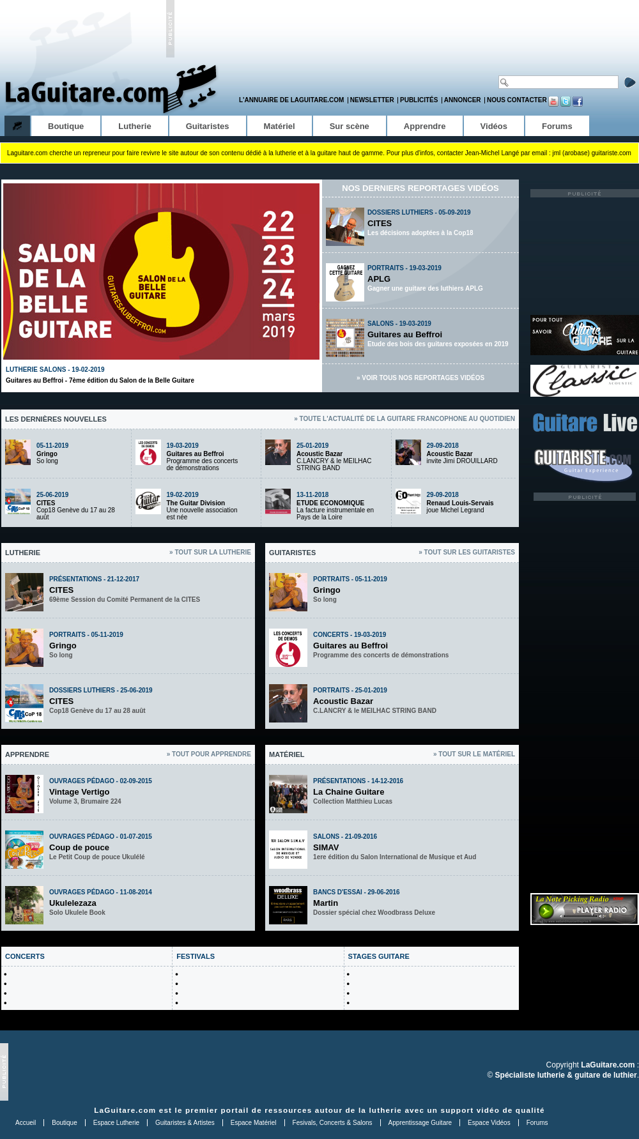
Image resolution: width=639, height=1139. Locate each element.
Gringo (47, 453)
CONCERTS (25, 956)
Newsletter (372, 99)
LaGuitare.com (125, 1110)
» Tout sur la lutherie (210, 552)
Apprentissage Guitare (420, 1122)
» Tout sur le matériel (474, 754)
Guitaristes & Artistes (185, 1122)
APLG (378, 279)
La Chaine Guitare (348, 792)
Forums (537, 1122)
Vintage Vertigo (79, 792)
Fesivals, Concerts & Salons (333, 1122)
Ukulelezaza (72, 903)
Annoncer (462, 99)
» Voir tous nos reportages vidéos (420, 377)
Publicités (419, 99)
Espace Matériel (254, 1122)
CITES (379, 223)
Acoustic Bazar (319, 453)
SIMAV (326, 847)
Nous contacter (517, 99)
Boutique (64, 1122)
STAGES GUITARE (379, 956)
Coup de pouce (79, 847)
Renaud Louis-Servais (460, 503)
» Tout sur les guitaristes (467, 552)
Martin (325, 903)
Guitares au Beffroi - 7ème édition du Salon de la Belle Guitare (100, 380)
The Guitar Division (196, 503)
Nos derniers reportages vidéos (420, 188)
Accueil (25, 1122)
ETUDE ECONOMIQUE (330, 503)
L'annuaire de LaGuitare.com (291, 99)
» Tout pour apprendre (209, 754)
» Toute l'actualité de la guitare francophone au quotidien (404, 418)
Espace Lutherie (116, 1122)
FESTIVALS (195, 956)
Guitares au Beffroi (404, 334)
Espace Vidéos (489, 1122)
